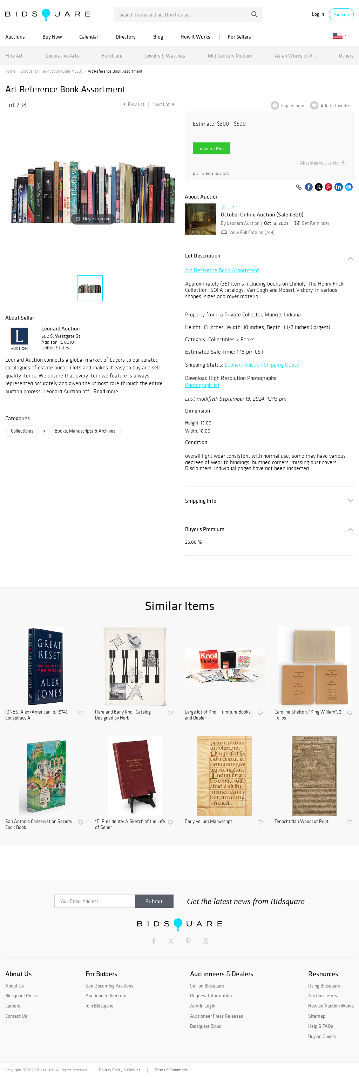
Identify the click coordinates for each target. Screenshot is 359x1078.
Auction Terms (322, 995)
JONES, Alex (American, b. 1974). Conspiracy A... (36, 715)
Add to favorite (335, 106)
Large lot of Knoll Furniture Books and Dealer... (218, 715)
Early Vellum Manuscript (208, 821)
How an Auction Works (331, 1006)
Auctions (15, 36)
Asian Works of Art (295, 55)
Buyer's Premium (204, 529)
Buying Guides (322, 1036)
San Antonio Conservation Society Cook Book (38, 824)
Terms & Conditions (171, 1069)
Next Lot (163, 104)
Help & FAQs (320, 1026)
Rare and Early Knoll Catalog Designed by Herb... (123, 715)
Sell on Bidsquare (207, 986)
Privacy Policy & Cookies (119, 1069)
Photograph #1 (202, 385)
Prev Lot (133, 104)
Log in (318, 14)
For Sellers (239, 36)
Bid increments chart (211, 173)
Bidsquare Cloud (206, 1026)
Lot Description (203, 255)
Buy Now (52, 36)
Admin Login (202, 1006)
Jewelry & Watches (165, 55)
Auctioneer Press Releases (216, 1016)
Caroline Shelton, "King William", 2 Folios (308, 715)
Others (346, 55)
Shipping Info (200, 500)
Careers (12, 1006)
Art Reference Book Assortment (222, 270)
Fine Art (14, 55)
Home (10, 71)
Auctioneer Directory (106, 995)
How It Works (195, 36)
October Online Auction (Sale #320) (51, 71)
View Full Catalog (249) (247, 232)
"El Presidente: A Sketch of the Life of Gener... (130, 824)
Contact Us (16, 1016)
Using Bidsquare (324, 986)
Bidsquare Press (21, 995)
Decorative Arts (62, 55)
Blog (158, 36)
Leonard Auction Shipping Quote (262, 364)
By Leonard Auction (240, 223)
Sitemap (316, 1016)
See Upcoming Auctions (109, 986)
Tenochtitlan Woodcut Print (301, 821)
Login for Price (211, 148)
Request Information (211, 995)
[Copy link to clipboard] (298, 187)
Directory (126, 36)
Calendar (88, 36)
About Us (14, 986)
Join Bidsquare (100, 1006)
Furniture (112, 55)
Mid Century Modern (230, 55)
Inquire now (292, 106)
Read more (105, 391)
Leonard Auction (60, 328)
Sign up (341, 14)
